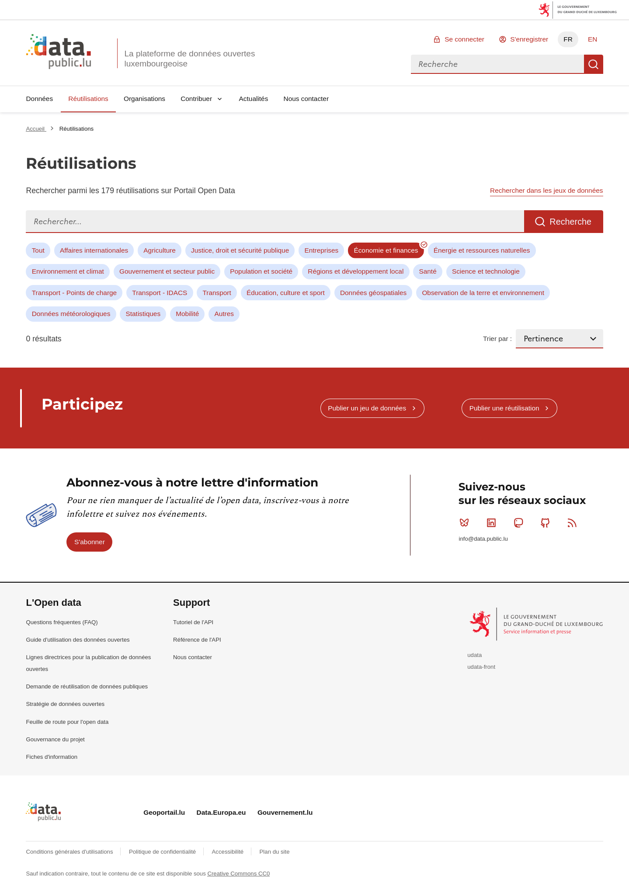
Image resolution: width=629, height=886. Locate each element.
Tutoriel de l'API (193, 622)
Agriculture (159, 250)
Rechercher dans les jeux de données (546, 190)
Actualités (253, 98)
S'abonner (89, 541)
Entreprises (321, 250)
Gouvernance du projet (55, 739)
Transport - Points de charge (74, 292)
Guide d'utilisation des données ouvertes (77, 639)
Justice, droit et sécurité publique (240, 250)
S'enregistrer (529, 39)
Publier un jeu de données (367, 408)
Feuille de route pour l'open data (67, 722)
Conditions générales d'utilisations (70, 851)
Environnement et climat (68, 271)
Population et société (261, 271)
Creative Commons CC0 (238, 873)
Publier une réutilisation (504, 408)
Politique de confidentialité (163, 851)
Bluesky (466, 522)
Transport (216, 292)
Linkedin (493, 522)
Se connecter (464, 39)
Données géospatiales (373, 292)
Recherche (593, 64)
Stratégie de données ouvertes (65, 704)
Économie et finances (386, 250)
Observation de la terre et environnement (483, 292)
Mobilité (187, 313)
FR (568, 39)
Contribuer (196, 98)
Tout (38, 250)
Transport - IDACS (159, 292)
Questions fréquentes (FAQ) (61, 622)
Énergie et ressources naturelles (482, 250)
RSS (574, 522)
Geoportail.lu (164, 812)
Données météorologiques (71, 313)
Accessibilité (228, 851)
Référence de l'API (197, 639)
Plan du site (275, 851)
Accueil (36, 128)
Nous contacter (306, 98)
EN (592, 39)
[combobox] (497, 64)
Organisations (144, 98)
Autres (223, 313)
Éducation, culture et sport (286, 292)
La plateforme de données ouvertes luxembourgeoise (189, 58)
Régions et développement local (355, 271)
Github (547, 522)
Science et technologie (486, 271)
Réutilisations (88, 98)
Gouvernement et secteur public (167, 271)
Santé (427, 271)
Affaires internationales (94, 250)
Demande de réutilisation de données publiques (87, 686)
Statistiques (143, 313)
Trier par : (497, 338)
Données (39, 98)
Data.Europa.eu (221, 812)
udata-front (481, 667)
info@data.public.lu (483, 538)
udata (474, 655)
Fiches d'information (51, 757)
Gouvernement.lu (285, 812)
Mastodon (520, 522)
